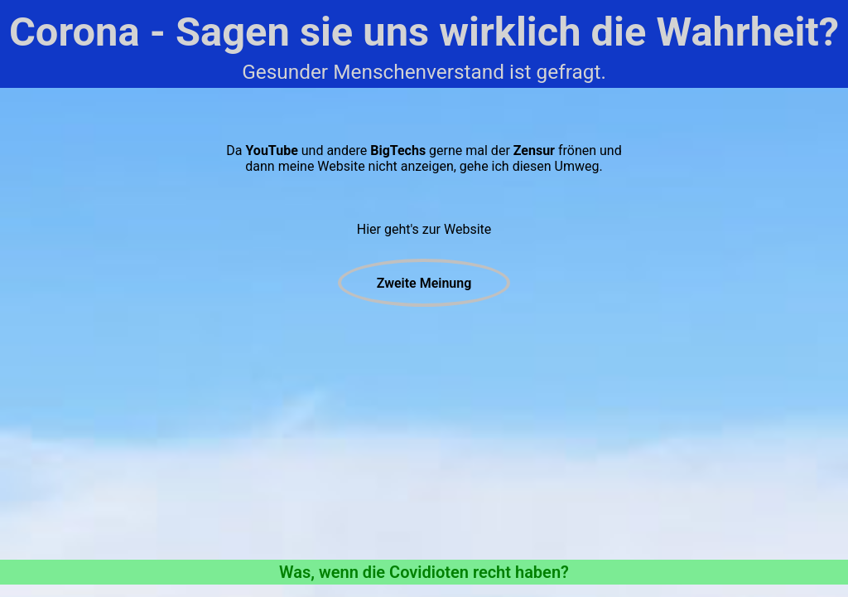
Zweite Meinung (424, 283)
